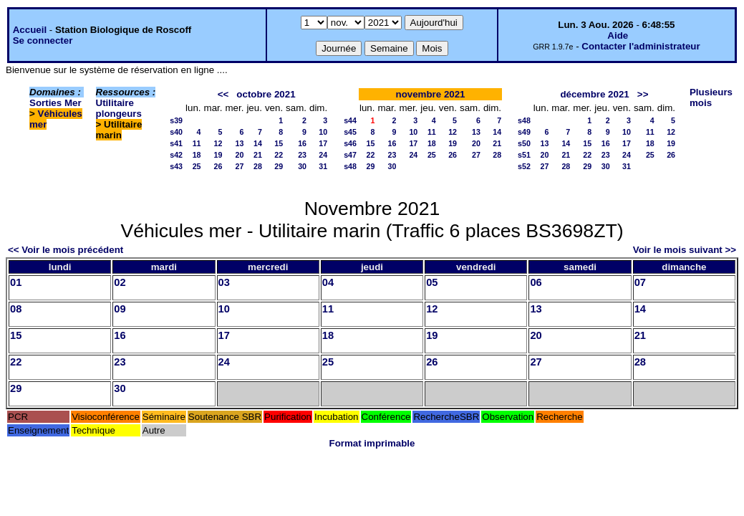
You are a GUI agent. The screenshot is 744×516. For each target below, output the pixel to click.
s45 (350, 132)
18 (197, 154)
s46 (350, 143)
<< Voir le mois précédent (65, 249)
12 (218, 143)
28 (257, 166)
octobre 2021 (265, 94)
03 (224, 282)
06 (535, 282)
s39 (176, 120)
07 (640, 282)
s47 (350, 154)
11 (197, 143)
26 (218, 166)
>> (643, 94)
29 (278, 166)
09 (119, 309)
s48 (350, 166)
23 (302, 154)
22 (278, 154)
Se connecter (43, 40)
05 (432, 282)
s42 (176, 154)
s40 (176, 132)
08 (15, 309)
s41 (176, 143)
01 (15, 282)
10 (323, 132)
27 (240, 166)
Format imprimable (372, 443)
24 (323, 154)
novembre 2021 (430, 94)
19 (218, 154)
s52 (524, 166)
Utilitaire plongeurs (119, 108)
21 (257, 154)
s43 (176, 166)
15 (278, 143)
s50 (524, 143)
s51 (524, 154)
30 (302, 166)
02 (119, 282)
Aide (617, 35)
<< (223, 94)
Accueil (30, 29)
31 (323, 166)
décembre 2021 (594, 94)
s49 (524, 132)
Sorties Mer (55, 102)
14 (257, 143)
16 (302, 143)
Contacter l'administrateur (640, 46)
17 (323, 143)
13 (240, 143)
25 (197, 166)
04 (328, 282)
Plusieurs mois (711, 97)
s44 (350, 120)
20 (240, 154)
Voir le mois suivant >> (684, 249)
